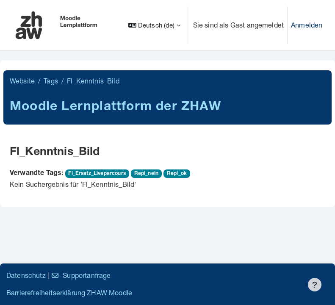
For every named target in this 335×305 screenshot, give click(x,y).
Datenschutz (26, 275)
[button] (154, 25)
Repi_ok (177, 173)
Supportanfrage (81, 275)
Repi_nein (146, 173)
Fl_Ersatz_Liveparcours (97, 173)
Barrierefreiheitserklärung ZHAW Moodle (69, 292)
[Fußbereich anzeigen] (314, 284)
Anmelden (306, 25)
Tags (51, 81)
